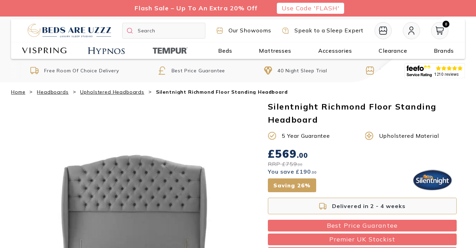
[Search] (164, 31)
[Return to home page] (69, 30)
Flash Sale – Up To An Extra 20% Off (196, 8)
